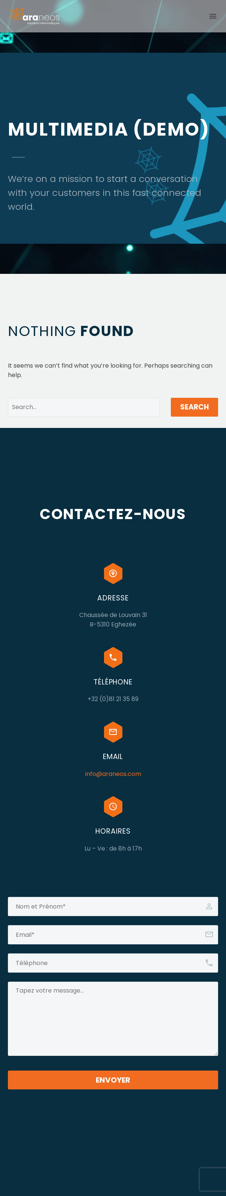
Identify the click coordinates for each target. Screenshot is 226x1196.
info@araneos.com (113, 774)
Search (194, 407)
